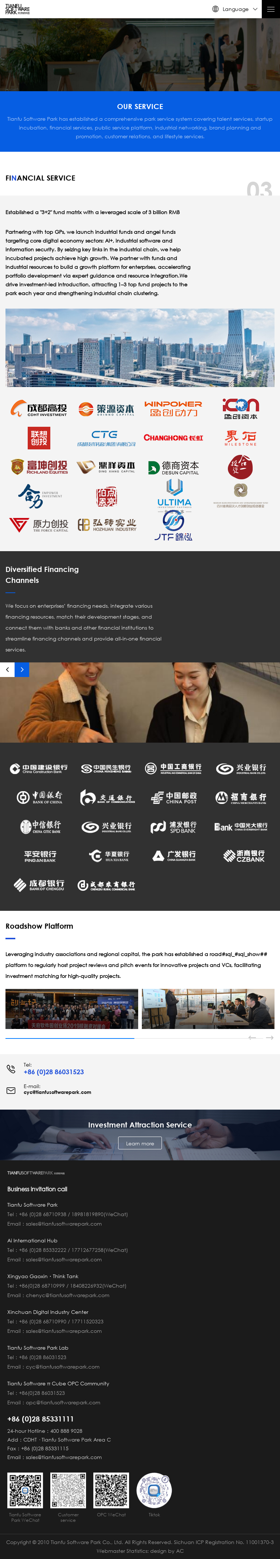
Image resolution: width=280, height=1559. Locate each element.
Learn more (140, 1143)
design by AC (167, 1551)
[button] (7, 669)
